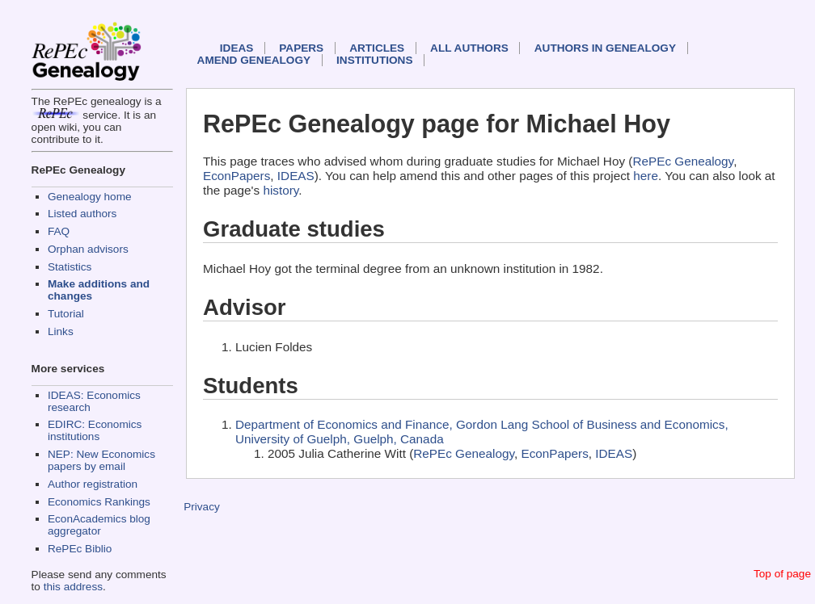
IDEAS (237, 48)
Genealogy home (90, 197)
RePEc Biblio (80, 549)
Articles (376, 48)
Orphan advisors (88, 249)
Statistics (69, 267)
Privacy (202, 507)
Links (61, 331)
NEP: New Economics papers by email (101, 460)
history (280, 190)
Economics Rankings (99, 502)
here (645, 175)
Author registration (92, 484)
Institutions (374, 60)
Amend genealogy (253, 60)
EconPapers (236, 175)
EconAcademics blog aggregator (99, 525)
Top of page (782, 574)
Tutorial (66, 314)
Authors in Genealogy (605, 48)
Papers (301, 48)
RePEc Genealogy (682, 161)
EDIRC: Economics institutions (94, 430)
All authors (469, 48)
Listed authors (82, 214)
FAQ (59, 231)
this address (73, 587)
